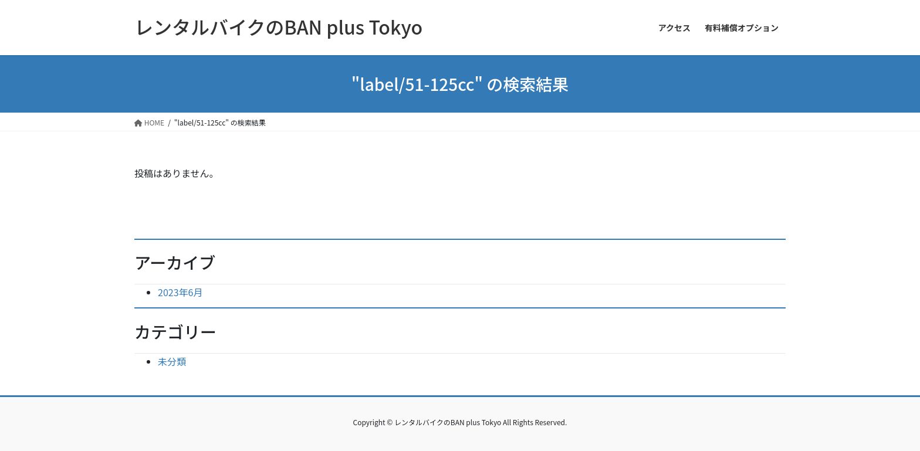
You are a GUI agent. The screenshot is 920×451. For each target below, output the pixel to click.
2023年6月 (180, 292)
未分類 (172, 361)
